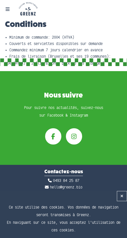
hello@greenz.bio (66, 187)
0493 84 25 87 (66, 181)
